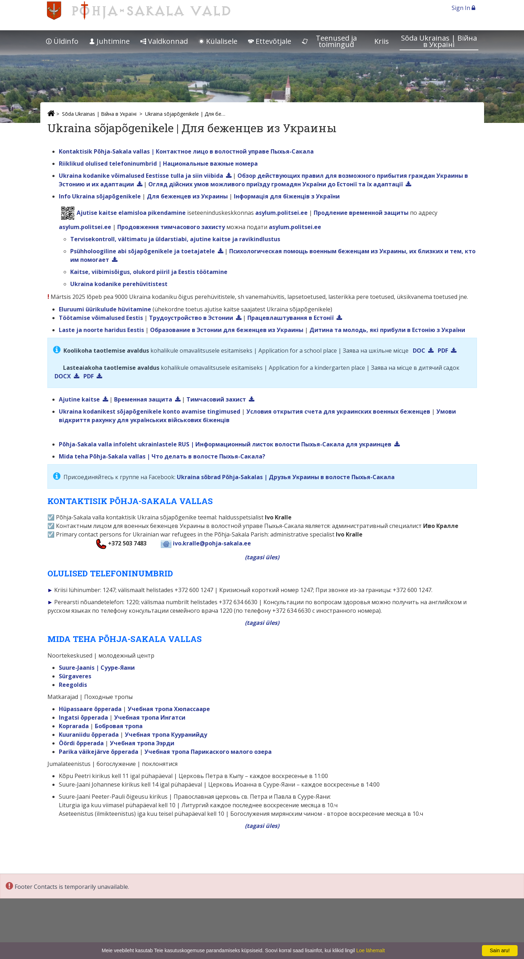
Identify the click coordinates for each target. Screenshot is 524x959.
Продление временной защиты (361, 213)
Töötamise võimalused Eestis (101, 318)
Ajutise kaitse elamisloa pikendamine (131, 213)
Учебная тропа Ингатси (149, 717)
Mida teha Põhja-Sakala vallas (102, 456)
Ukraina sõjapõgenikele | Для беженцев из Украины (186, 113)
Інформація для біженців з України (287, 196)
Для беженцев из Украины (187, 196)
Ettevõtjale (269, 41)
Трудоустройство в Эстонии (191, 318)
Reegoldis (73, 685)
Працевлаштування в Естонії (290, 318)
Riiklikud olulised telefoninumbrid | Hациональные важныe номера (158, 163)
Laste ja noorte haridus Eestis (101, 330)
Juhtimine (109, 41)
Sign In (463, 8)
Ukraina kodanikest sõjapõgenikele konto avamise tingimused (149, 411)
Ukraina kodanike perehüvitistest (119, 284)
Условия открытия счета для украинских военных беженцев (338, 411)
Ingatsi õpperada (83, 717)
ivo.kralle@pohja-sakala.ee (212, 543)
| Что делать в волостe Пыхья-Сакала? (206, 456)
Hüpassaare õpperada (90, 709)
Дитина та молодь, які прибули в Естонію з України (387, 330)
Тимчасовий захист (216, 399)
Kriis (381, 41)
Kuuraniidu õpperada (89, 734)
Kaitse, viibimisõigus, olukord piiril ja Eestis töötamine (148, 272)
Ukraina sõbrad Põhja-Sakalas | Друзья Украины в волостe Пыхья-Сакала (286, 477)
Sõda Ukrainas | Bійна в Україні (439, 41)
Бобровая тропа (119, 726)
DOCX (63, 376)
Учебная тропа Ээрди (142, 743)
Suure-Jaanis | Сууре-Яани (97, 668)
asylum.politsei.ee (281, 213)
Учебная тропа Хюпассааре (169, 709)
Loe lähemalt (370, 950)
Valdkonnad (164, 41)
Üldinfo (62, 41)
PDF (443, 350)
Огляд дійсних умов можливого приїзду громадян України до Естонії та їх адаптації (275, 184)
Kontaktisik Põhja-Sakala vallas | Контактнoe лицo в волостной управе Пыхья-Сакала (186, 151)
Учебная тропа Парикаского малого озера (208, 752)
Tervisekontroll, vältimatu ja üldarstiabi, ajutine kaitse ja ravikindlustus (175, 239)
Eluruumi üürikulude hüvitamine (105, 309)
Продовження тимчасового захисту (171, 227)
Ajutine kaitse (79, 399)
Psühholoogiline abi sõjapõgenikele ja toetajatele (142, 251)
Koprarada (74, 726)
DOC (419, 350)
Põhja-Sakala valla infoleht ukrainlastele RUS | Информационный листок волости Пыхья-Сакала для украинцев (225, 444)
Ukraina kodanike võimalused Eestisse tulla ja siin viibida (141, 176)
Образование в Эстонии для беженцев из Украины (226, 330)
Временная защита (143, 399)
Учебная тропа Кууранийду (166, 734)
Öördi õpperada (81, 743)
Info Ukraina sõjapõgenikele (100, 196)
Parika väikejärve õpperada (98, 752)
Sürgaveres (75, 676)
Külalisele (218, 41)
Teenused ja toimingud (329, 41)
